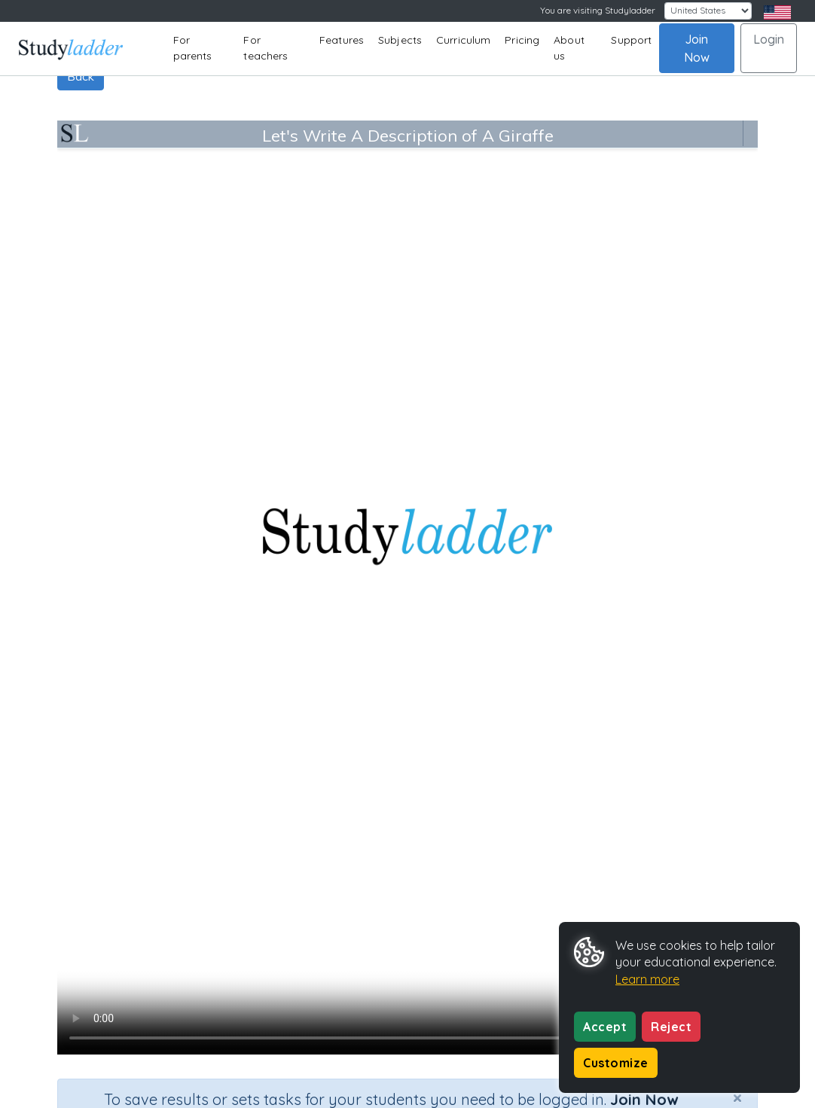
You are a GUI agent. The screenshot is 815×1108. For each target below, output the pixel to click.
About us (569, 48)
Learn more (647, 979)
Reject (671, 1026)
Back (80, 76)
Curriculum (463, 40)
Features (341, 40)
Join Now (697, 48)
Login (768, 39)
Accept (605, 1026)
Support (631, 40)
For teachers (265, 48)
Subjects (400, 40)
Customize (616, 1062)
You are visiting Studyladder (597, 10)
